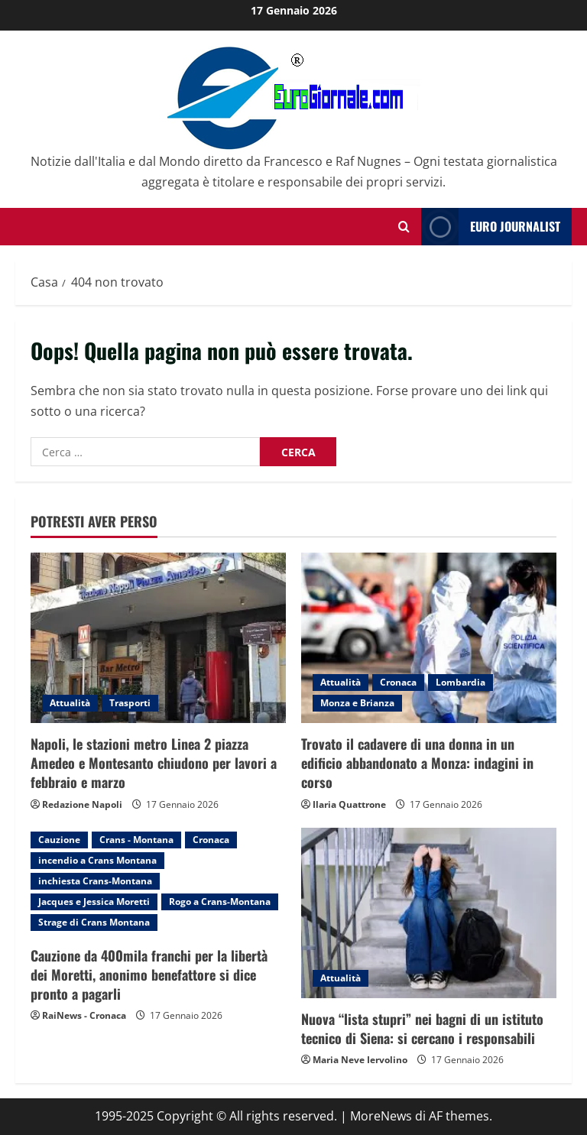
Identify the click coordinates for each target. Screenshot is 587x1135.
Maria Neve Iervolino (360, 1059)
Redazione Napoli (82, 804)
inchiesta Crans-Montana (95, 880)
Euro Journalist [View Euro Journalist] (490, 226)
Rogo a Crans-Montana (220, 901)
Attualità (70, 702)
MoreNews (381, 1115)
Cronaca (398, 682)
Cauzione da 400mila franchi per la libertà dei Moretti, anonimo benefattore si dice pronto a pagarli (149, 974)
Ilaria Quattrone (349, 804)
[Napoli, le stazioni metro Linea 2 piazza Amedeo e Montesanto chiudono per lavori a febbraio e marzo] (158, 638)
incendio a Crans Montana (97, 860)
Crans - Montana (136, 839)
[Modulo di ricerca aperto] (404, 227)
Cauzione (59, 839)
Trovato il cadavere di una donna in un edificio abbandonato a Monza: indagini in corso (417, 763)
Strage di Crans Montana (94, 922)
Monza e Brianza (357, 702)
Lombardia (460, 682)
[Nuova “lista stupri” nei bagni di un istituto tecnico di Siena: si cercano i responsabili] (428, 913)
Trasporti (130, 702)
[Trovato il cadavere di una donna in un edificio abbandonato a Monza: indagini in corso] (428, 638)
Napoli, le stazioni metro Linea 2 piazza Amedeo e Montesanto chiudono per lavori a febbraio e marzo (154, 763)
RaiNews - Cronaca (84, 1015)
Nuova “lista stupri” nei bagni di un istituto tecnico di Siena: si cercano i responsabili (422, 1028)
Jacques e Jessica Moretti (94, 901)
